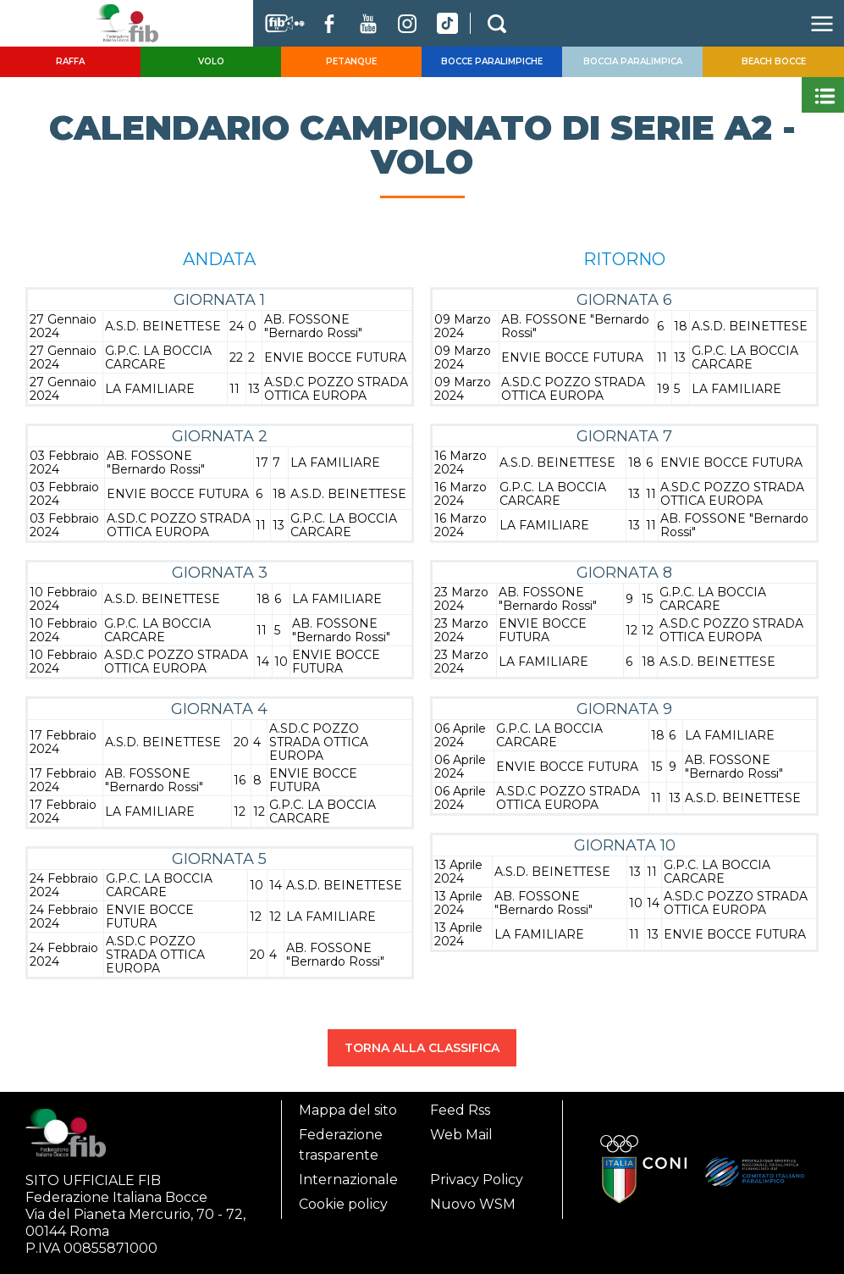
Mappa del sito (348, 1110)
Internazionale (348, 1180)
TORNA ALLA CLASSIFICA (422, 1047)
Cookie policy (343, 1204)
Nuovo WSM (473, 1204)
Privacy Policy (476, 1180)
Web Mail (461, 1135)
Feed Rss (460, 1110)
